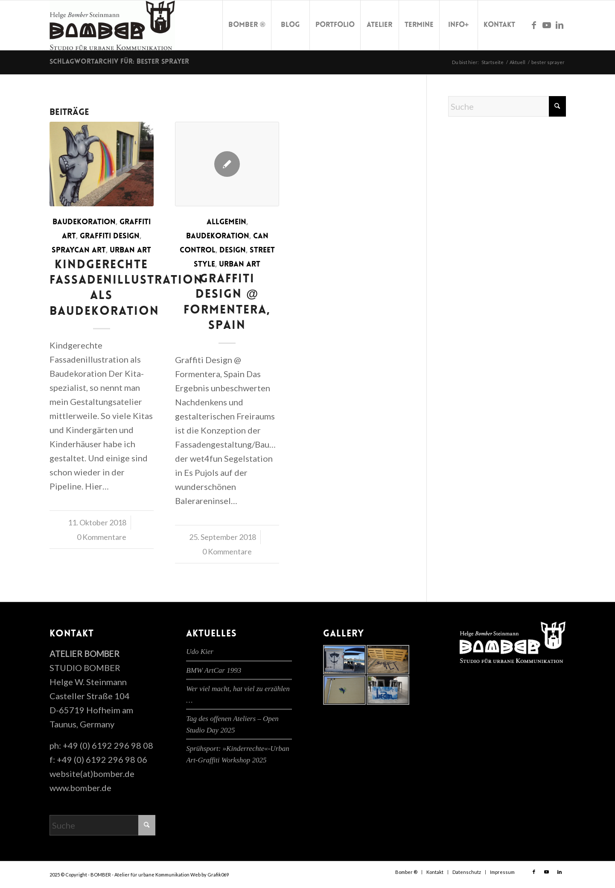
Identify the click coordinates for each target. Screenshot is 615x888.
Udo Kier (199, 652)
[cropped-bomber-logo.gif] (112, 25)
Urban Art (130, 250)
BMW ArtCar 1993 (213, 670)
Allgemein (226, 222)
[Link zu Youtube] (546, 24)
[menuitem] (246, 25)
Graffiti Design (110, 236)
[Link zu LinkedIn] (559, 24)
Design (232, 250)
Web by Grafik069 (209, 874)
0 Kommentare (101, 537)
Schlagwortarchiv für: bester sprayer (119, 62)
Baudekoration (84, 222)
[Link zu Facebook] (534, 24)
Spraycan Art (79, 250)
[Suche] (507, 106)
